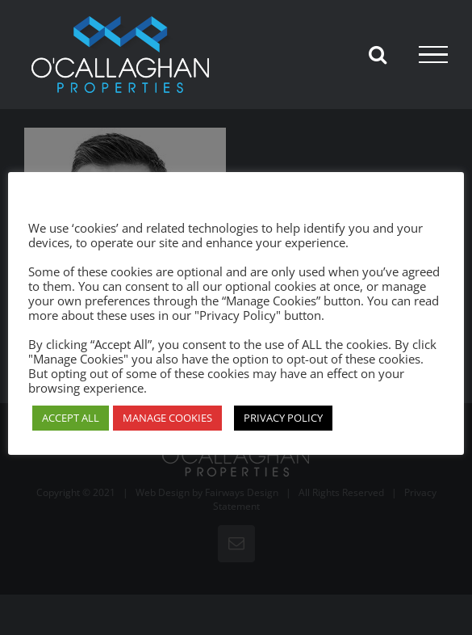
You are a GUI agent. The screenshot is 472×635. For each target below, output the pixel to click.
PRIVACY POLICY (283, 417)
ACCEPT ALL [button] (70, 417)
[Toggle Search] (377, 54)
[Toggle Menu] (433, 55)
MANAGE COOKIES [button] (167, 417)
